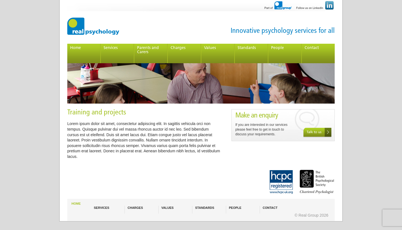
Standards (247, 48)
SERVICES (101, 207)
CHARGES (135, 207)
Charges (178, 48)
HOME (76, 203)
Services (111, 48)
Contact (312, 48)
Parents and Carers (148, 50)
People (277, 48)
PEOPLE (235, 207)
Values (210, 48)
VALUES (167, 207)
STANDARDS (204, 207)
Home (75, 48)
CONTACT (270, 207)
